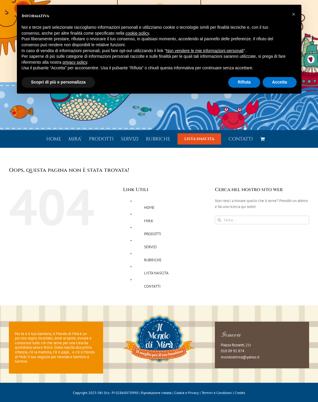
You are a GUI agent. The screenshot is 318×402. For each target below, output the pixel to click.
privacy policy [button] (75, 62)
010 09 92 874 (232, 350)
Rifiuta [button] (244, 82)
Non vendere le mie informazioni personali (204, 50)
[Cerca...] (262, 220)
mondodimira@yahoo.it (240, 357)
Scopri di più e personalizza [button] (58, 82)
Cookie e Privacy (186, 392)
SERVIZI (150, 246)
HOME (149, 207)
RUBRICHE (153, 259)
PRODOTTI (152, 233)
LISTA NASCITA (156, 273)
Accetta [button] (279, 82)
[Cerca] (219, 220)
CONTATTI (152, 286)
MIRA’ (149, 220)
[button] (293, 14)
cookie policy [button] (137, 33)
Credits (240, 392)
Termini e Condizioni (217, 392)
